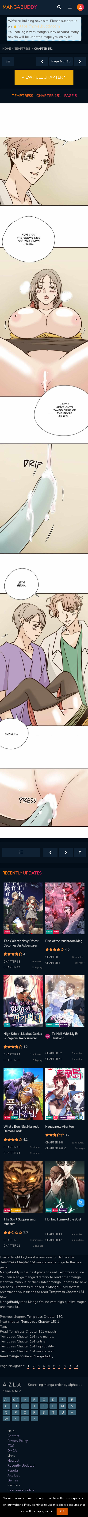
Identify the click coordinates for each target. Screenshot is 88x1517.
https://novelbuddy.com (38, 26)
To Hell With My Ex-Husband (66, 1036)
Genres (13, 1480)
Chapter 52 (53, 1053)
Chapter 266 (54, 1142)
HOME (8, 49)
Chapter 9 (52, 957)
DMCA (12, 1450)
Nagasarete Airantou (59, 1127)
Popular (13, 1470)
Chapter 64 (12, 1153)
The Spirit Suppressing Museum (19, 1221)
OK (62, 1511)
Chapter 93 (12, 1060)
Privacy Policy (18, 1441)
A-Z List (13, 1475)
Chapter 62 (12, 967)
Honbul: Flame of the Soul (63, 1219)
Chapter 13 (12, 1240)
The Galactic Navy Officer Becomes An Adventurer (21, 943)
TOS (11, 1446)
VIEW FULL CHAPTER (44, 77)
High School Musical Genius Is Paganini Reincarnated (23, 1036)
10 (76, 1366)
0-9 (15, 1400)
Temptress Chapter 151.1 (40, 1321)
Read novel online (21, 1490)
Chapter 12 (12, 1246)
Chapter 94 (12, 1054)
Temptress (66, 1272)
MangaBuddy (9, 1272)
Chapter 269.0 (55, 1148)
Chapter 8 (52, 963)
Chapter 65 (12, 1147)
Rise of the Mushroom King (63, 941)
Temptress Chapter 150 (44, 1316)
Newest (13, 1460)
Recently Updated (21, 1465)
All (6, 1400)
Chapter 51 (53, 1059)
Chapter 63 (12, 962)
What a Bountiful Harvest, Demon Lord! (21, 1129)
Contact (13, 1436)
